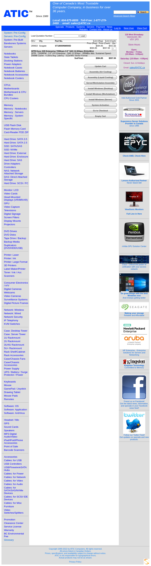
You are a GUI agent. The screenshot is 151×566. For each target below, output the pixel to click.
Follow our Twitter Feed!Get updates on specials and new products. (134, 436)
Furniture (9, 506)
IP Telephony (11, 320)
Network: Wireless (14, 309)
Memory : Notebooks (15, 108)
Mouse (7, 385)
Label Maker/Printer (15, 268)
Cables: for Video (13, 480)
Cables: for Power (14, 473)
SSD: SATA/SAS (13, 146)
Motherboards (11, 88)
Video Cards (11, 193)
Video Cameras (12, 296)
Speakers (9, 430)
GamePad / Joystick (15, 388)
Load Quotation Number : (42, 36)
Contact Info (95, 29)
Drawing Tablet (12, 392)
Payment (101, 27)
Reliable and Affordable (134, 313)
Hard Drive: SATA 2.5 (15, 142)
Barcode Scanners (14, 450)
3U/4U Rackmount (14, 344)
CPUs (7, 85)
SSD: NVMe (10, 149)
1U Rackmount (12, 337)
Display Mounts (12, 220)
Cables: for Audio (13, 484)
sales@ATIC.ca (137, 67)
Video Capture (12, 206)
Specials (60, 27)
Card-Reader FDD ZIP (16, 132)
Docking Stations (13, 60)
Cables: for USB (13, 460)
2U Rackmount (12, 341)
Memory (8, 105)
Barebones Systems (15, 43)
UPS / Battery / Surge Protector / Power (16, 373)
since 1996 (134, 121)
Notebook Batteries (14, 71)
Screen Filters (11, 217)
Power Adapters (12, 64)
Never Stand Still (134, 181)
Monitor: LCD (11, 190)
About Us (108, 29)
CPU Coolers (11, 98)
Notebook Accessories (16, 74)
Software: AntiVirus (14, 413)
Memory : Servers (13, 112)
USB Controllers (13, 463)
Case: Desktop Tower (15, 330)
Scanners (9, 276)
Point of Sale (11, 446)
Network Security (13, 316)
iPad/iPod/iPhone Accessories (13, 441)
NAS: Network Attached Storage (13, 172)
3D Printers (10, 265)
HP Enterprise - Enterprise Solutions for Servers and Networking (134, 351)
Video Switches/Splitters (13, 511)
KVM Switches (12, 324)
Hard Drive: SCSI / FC (16, 183)
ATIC (26, 13)
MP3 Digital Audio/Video (10, 435)
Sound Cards (11, 427)
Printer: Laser (11, 254)
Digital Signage (12, 213)
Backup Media (12, 241)
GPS (6, 423)
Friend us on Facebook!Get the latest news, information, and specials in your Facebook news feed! (134, 403)
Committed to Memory (134, 365)
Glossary (9, 539)
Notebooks (10, 53)
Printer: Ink (10, 258)
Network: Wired (12, 313)
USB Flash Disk (12, 125)
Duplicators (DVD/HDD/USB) (13, 246)
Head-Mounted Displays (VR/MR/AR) (16, 198)
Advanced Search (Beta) (124, 16)
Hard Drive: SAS (13, 160)
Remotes (9, 399)
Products (70, 27)
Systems (81, 27)
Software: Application (15, 409)
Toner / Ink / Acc (13, 272)
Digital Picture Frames (16, 303)
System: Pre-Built (13, 39)
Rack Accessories (13, 355)
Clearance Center (13, 523)
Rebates (83, 29)
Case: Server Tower (15, 334)
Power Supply (11, 368)
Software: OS (11, 406)
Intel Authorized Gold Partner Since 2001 (134, 97)
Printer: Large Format (16, 261)
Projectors (9, 224)
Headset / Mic (11, 420)
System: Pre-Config (15, 32)
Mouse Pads (11, 395)
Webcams (9, 292)
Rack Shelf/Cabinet (14, 351)
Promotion (9, 519)
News (109, 27)
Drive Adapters (12, 163)
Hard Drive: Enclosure (16, 156)
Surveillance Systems (16, 299)
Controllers (10, 167)
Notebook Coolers (14, 78)
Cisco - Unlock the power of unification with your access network (134, 266)
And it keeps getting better (134, 294)
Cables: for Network (15, 477)
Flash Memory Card (15, 128)
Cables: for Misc (13, 503)
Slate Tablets (11, 57)
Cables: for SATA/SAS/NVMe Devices (13, 490)
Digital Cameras (13, 289)
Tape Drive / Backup (15, 238)
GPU (6, 203)
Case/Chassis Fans (15, 358)
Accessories (10, 456)
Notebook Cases (13, 67)
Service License (12, 526)
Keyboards (10, 381)
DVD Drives (10, 231)
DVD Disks (10, 234)
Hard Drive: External (15, 153)
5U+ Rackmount (13, 348)
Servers (90, 27)
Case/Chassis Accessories (11, 363)
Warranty (9, 530)
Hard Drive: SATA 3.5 (15, 139)
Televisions (10, 210)
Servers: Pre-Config (15, 36)
